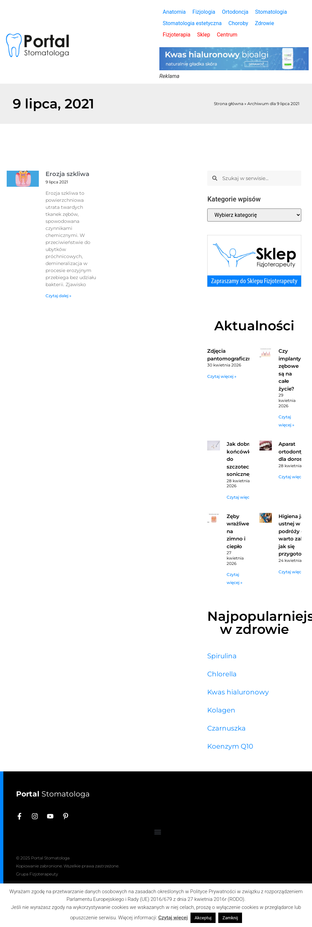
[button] (157, 831)
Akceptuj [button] (202, 917)
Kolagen (221, 710)
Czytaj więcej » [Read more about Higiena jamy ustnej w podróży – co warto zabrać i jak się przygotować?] (293, 571)
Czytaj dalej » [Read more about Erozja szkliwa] (58, 295)
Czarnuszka (226, 728)
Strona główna (228, 103)
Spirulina (222, 656)
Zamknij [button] (230, 917)
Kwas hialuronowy (238, 692)
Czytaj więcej (173, 918)
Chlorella (222, 674)
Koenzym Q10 (230, 746)
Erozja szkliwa (67, 174)
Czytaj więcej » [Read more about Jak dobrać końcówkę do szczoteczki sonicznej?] (241, 497)
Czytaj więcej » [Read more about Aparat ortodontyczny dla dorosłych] (293, 476)
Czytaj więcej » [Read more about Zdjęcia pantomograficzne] (221, 376)
